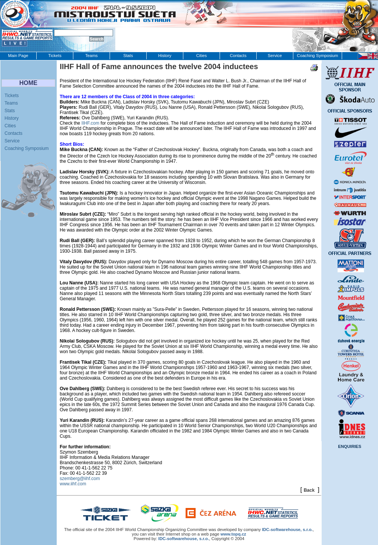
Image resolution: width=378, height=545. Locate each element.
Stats (128, 55)
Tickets (54, 55)
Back (309, 490)
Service (275, 55)
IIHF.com (90, 123)
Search (97, 39)
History (165, 55)
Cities (201, 55)
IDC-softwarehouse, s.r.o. (183, 538)
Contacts (238, 55)
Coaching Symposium (317, 55)
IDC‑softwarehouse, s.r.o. (287, 529)
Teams (91, 55)
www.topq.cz (233, 534)
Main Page (18, 55)
